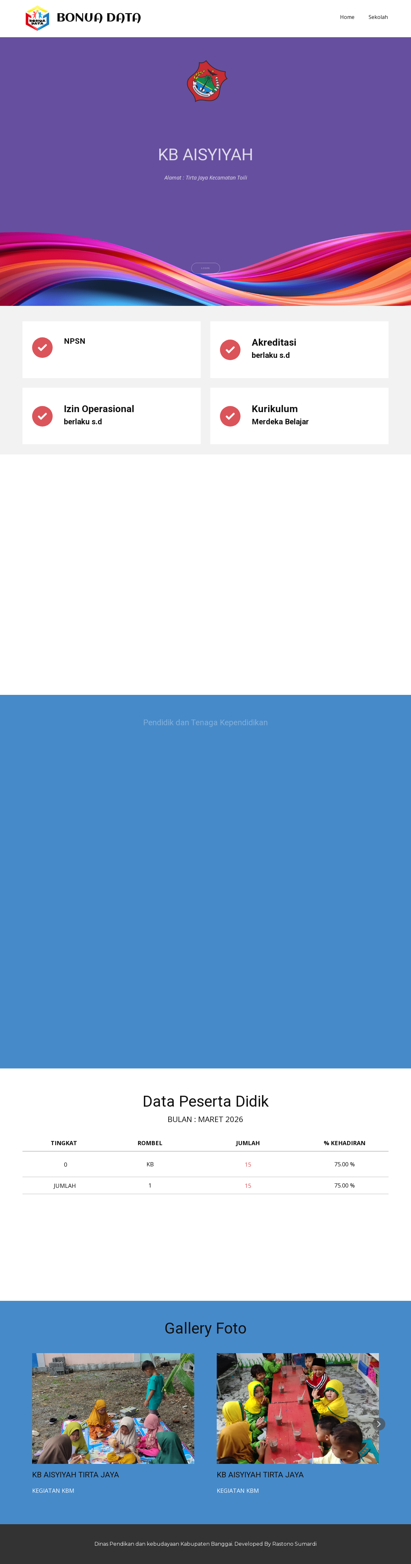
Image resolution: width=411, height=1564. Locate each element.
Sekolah (378, 17)
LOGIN (205, 290)
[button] (378, 1424)
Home (347, 17)
